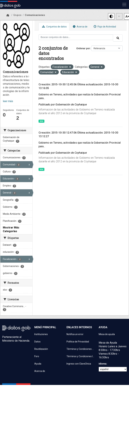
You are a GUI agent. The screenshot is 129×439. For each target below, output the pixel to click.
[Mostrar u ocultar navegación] (124, 4)
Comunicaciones (35, 15)
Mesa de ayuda (107, 334)
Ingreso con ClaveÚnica (79, 363)
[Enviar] (118, 38)
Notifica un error (75, 334)
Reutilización (41, 349)
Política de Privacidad (78, 341)
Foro (36, 356)
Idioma (102, 363)
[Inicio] (8, 15)
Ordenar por (83, 48)
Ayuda (37, 363)
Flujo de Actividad (104, 26)
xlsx (41, 121)
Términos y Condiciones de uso (81, 349)
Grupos (17, 15)
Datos (37, 341)
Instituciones (41, 334)
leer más (8, 101)
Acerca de (79, 26)
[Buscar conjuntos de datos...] (76, 37)
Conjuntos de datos (54, 26)
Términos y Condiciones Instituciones (81, 356)
